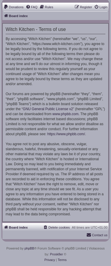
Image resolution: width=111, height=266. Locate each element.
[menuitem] (14, 7)
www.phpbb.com (65, 114)
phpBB (29, 248)
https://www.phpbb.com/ (66, 134)
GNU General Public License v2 (48, 109)
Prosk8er (56, 254)
